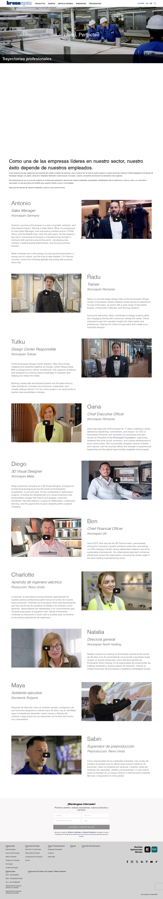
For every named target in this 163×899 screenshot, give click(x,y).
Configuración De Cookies (33, 857)
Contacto (51, 853)
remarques (81, 3)
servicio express (65, 3)
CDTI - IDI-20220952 (12, 875)
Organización (10, 846)
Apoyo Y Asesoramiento (56, 846)
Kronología (9, 864)
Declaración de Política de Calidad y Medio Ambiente (47, 871)
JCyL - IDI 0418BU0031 (13, 882)
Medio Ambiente (11, 857)
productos (40, 3)
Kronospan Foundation (124, 437)
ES (151, 3)
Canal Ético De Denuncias (91, 846)
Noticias (73, 846)
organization (95, 3)
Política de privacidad (32, 853)
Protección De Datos (32, 846)
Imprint (27, 860)
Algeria (141, 3)
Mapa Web (51, 857)
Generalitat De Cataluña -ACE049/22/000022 (14, 892)
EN (147, 3)
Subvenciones (10, 871)
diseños (51, 3)
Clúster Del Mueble (12, 868)
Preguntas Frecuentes (55, 849)
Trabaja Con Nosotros (12, 860)
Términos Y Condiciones (33, 849)
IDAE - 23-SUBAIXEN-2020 (14, 878)
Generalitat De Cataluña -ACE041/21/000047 (14, 887)
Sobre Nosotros (11, 849)
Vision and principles (12, 853)
